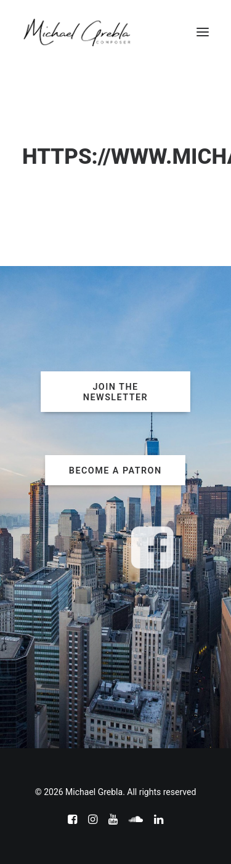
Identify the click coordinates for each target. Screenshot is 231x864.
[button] (202, 32)
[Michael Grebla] (77, 32)
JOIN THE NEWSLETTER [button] (115, 391)
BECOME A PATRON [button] (115, 470)
